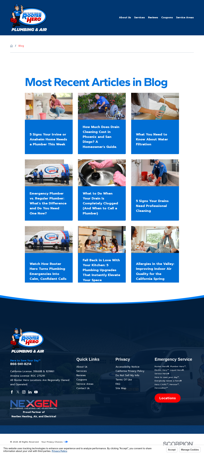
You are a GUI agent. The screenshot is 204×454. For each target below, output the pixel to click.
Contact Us (83, 388)
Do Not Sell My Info (127, 375)
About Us (81, 367)
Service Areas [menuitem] (185, 17)
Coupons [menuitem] (167, 17)
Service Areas (84, 384)
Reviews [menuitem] (153, 17)
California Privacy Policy (130, 371)
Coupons (81, 379)
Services (81, 371)
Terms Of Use (124, 379)
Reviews (81, 375)
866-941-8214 (20, 364)
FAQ (118, 384)
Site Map (121, 388)
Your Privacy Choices (54, 441)
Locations (167, 398)
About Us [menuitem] (125, 17)
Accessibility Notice (127, 367)
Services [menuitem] (139, 17)
